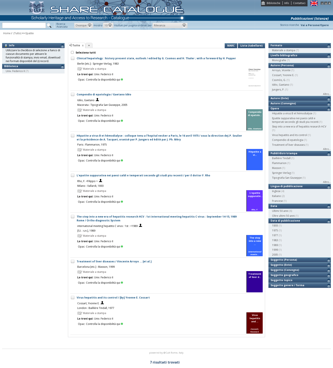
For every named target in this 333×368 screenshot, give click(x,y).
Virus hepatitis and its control (289, 135)
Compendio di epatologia (287, 140)
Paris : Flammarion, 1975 (92, 144)
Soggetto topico (281, 280)
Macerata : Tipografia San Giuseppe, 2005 (102, 105)
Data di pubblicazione (285, 220)
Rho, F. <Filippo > (87, 181)
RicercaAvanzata (62, 25)
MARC (231, 45)
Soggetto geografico (284, 275)
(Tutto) (17, 33)
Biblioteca (11, 66)
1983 (275, 240)
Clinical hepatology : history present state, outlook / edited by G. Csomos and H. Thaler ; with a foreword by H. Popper (156, 58)
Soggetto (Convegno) (285, 270)
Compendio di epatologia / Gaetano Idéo (104, 94)
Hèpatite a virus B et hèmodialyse (292, 113)
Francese (277, 201)
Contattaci (299, 3)
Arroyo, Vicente (281, 70)
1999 (275, 250)
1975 (275, 230)
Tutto (76, 45)
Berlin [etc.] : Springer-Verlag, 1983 (98, 63)
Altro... (327, 94)
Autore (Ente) (280, 98)
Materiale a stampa (283, 50)
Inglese (276, 191)
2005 (275, 254)
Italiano (276, 196)
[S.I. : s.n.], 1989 (86, 230)
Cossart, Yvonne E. (88, 303)
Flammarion (279, 163)
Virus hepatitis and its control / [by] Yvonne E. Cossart (113, 297)
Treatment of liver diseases (288, 145)
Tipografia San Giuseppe (287, 178)
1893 (275, 225)
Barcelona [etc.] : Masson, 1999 (96, 267)
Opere (275, 108)
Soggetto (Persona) (284, 260)
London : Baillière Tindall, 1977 (95, 308)
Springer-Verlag (281, 173)
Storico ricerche (289, 25)
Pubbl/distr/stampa (284, 153)
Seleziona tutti (85, 52)
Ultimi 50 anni (280, 211)
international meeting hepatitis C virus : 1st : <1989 (107, 226)
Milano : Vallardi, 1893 (90, 186)
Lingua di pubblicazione (287, 186)
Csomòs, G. (279, 80)
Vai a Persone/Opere (315, 25)
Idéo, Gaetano (86, 100)
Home (7, 33)
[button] (83, 25)
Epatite (29, 33)
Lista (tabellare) (251, 45)
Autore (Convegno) (283, 103)
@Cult (167, 352)
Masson (276, 168)
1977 (275, 235)
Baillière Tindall (281, 158)
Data (274, 206)
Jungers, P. (278, 89)
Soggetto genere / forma (287, 285)
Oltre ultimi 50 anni (283, 216)
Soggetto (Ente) (281, 265)
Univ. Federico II (15, 71)
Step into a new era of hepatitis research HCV (299, 126)
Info (286, 3)
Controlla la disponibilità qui (104, 79)
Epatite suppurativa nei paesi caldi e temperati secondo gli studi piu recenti (295, 120)
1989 (275, 245)
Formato (276, 45)
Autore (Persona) (282, 65)
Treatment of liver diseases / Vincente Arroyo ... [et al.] (114, 261)
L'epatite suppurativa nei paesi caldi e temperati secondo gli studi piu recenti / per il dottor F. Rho (143, 175)
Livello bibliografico (284, 55)
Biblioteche (273, 3)
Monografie (279, 60)
